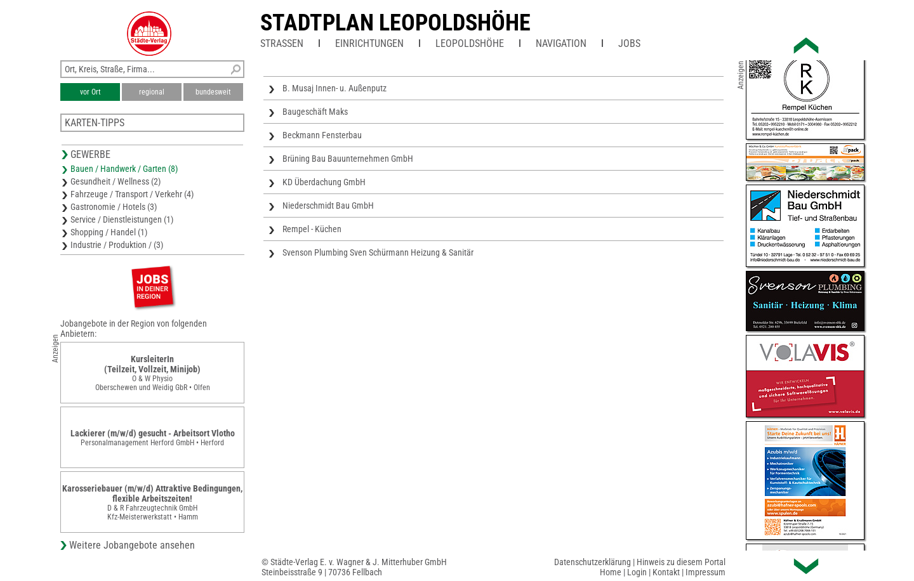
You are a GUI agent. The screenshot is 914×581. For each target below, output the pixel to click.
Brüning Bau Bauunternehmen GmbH (347, 158)
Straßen (281, 43)
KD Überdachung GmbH (324, 182)
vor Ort (90, 92)
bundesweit (213, 92)
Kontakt (666, 572)
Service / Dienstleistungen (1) (121, 219)
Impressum (705, 572)
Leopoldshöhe (469, 43)
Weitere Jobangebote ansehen (132, 545)
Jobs (629, 43)
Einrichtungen (369, 43)
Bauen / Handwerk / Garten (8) (124, 169)
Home (610, 572)
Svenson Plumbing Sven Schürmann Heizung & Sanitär (378, 252)
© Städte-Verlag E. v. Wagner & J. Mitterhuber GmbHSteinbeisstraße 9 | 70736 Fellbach (354, 567)
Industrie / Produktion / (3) (116, 245)
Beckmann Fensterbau (322, 135)
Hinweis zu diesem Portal (681, 562)
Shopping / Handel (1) (108, 232)
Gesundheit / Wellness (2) (115, 181)
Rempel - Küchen (311, 229)
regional (151, 92)
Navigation (561, 43)
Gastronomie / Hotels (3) (113, 207)
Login (637, 572)
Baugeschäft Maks (315, 112)
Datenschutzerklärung (592, 562)
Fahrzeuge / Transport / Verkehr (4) (132, 194)
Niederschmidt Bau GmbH (328, 205)
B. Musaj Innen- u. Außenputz (334, 88)
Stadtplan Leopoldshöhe (395, 23)
